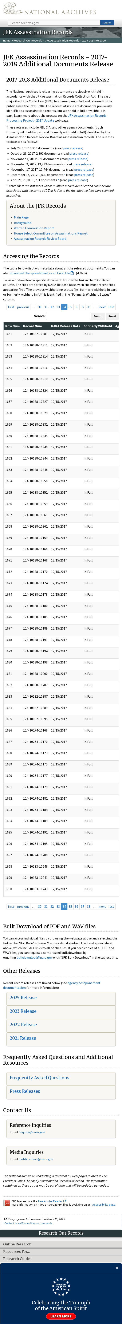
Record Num (32, 326)
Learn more (61, 1316)
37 (82, 307)
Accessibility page (103, 1204)
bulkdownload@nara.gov (34, 957)
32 (52, 307)
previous (23, 307)
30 (40, 307)
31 (46, 307)
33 (58, 307)
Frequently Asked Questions (39, 1077)
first (11, 307)
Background (22, 223)
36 (76, 307)
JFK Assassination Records (62, 40)
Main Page (21, 217)
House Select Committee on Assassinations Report (51, 233)
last (111, 307)
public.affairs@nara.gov (36, 1159)
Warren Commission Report (34, 228)
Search (107, 23)
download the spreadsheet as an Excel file (40, 273)
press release (72, 148)
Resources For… (16, 1252)
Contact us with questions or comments (28, 1223)
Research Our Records (27, 40)
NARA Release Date (65, 326)
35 (70, 307)
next (102, 307)
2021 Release (23, 1038)
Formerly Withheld (98, 326)
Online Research (17, 1244)
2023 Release (23, 1011)
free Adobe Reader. (52, 1201)
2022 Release (23, 1024)
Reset (112, 316)
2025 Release (23, 997)
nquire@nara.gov (32, 1132)
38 (88, 307)
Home (7, 40)
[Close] (117, 1268)
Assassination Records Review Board (40, 238)
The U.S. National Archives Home (49, 9)
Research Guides (17, 1259)
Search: (40, 316)
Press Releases (25, 1091)
